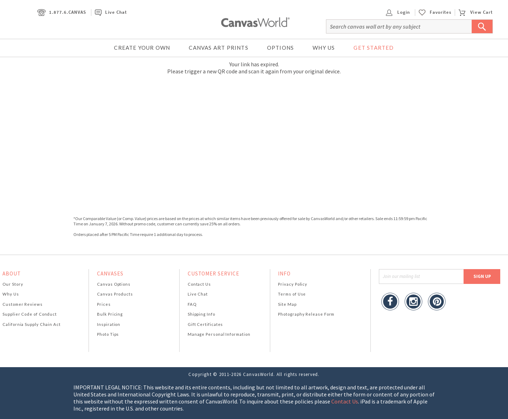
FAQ (192, 304)
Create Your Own (142, 47)
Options (280, 47)
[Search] (409, 26)
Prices (103, 304)
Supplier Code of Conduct (29, 314)
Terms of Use (292, 294)
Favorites (441, 12)
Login (398, 12)
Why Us (324, 47)
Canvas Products (115, 294)
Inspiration (108, 324)
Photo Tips (108, 334)
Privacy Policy (292, 284)
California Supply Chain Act (31, 324)
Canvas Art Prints (218, 47)
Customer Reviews (22, 304)
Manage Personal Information (219, 334)
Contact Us (199, 284)
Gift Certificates (205, 324)
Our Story (12, 284)
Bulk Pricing (110, 314)
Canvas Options (114, 284)
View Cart (475, 12)
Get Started (373, 47)
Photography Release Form (306, 314)
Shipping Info (201, 314)
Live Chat (111, 12)
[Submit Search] (482, 26)
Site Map (287, 304)
